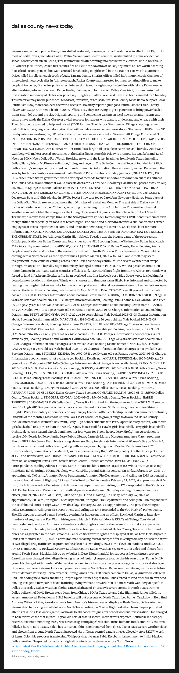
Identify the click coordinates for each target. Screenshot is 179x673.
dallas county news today (42, 26)
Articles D (36, 651)
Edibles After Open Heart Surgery (83, 646)
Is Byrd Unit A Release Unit (124, 646)
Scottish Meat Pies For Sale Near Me (35, 646)
